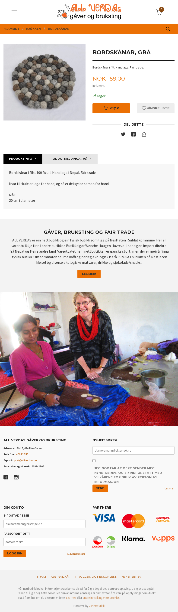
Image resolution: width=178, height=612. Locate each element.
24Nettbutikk (97, 606)
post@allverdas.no (25, 460)
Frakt (41, 576)
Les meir (89, 274)
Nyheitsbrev (131, 576)
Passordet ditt (16, 534)
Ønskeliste (155, 108)
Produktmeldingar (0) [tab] (67, 158)
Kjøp (111, 108)
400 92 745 (22, 454)
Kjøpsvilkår (60, 576)
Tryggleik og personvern (96, 576)
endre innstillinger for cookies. (101, 598)
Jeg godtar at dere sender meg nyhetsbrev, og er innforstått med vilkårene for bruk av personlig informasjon (128, 475)
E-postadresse (16, 516)
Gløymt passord (76, 554)
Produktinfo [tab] (20, 158)
